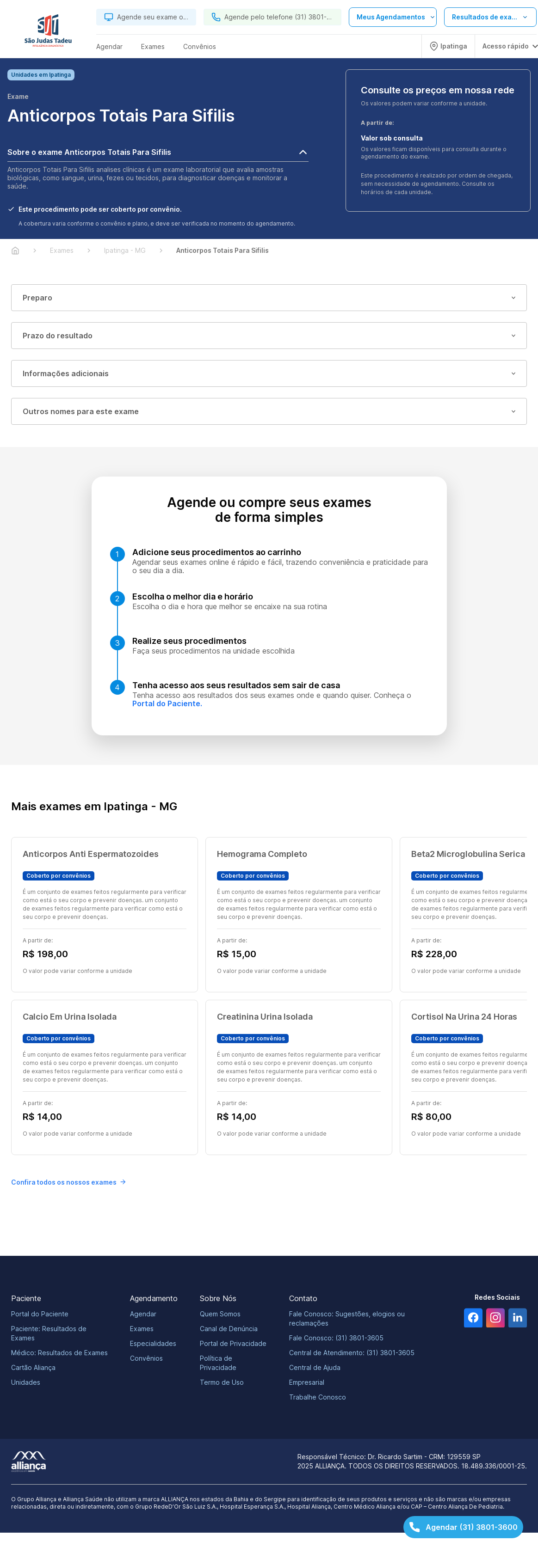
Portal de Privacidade (233, 1344)
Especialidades (153, 1344)
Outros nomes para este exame (269, 412)
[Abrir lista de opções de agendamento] (393, 17)
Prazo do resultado (269, 336)
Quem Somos (220, 1315)
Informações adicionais (269, 374)
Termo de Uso (222, 1383)
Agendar (143, 1315)
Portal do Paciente (39, 1315)
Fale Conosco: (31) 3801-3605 (336, 1339)
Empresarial (306, 1383)
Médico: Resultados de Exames (59, 1353)
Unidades (25, 1383)
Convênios (146, 1359)
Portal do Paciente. (167, 704)
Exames (142, 1329)
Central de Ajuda (314, 1368)
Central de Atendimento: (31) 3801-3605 (351, 1353)
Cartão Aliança (33, 1368)
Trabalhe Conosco (317, 1398)
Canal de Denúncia (229, 1329)
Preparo (269, 298)
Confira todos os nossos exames (68, 1183)
